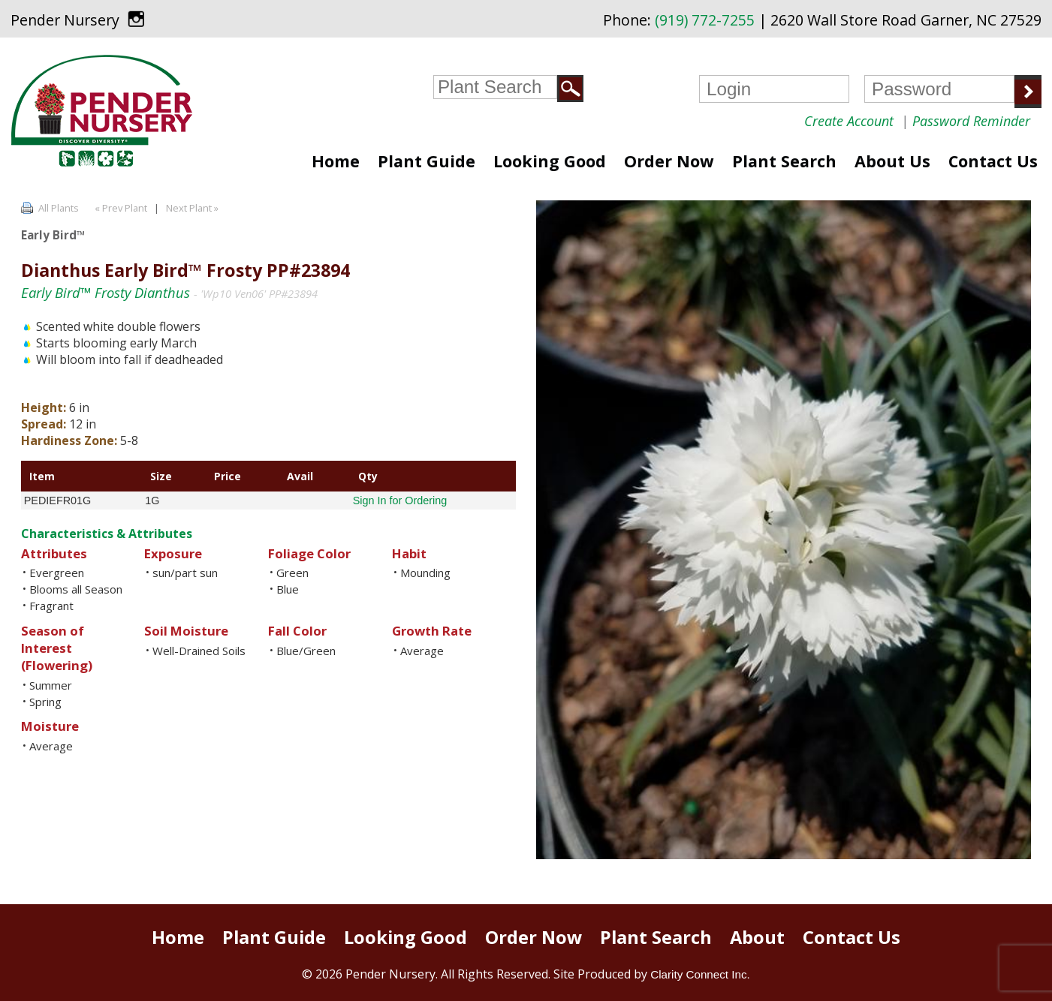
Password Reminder (971, 121)
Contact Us (993, 161)
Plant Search (784, 161)
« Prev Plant (119, 208)
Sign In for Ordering (400, 500)
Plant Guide (426, 161)
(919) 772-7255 (705, 20)
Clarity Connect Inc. (700, 974)
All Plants (58, 208)
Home (336, 161)
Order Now (669, 161)
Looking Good (549, 161)
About (757, 937)
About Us (892, 161)
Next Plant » (193, 208)
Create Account (849, 121)
